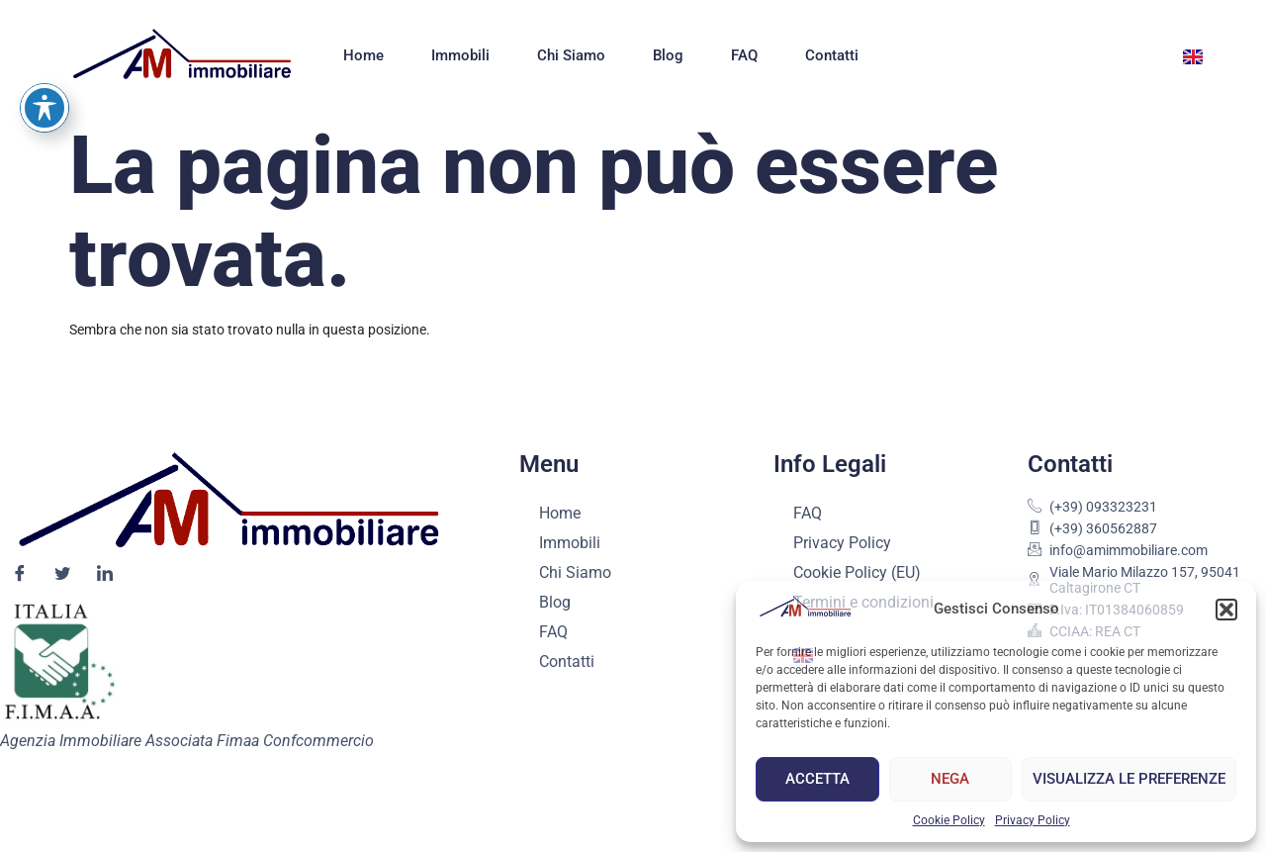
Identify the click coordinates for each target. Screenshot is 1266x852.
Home (363, 55)
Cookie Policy (949, 820)
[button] (1226, 609)
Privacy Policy (1032, 820)
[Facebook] (20, 575)
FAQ (744, 55)
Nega (950, 779)
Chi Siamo (571, 55)
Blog (668, 55)
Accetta (817, 779)
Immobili (460, 55)
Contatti (832, 55)
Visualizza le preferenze (1129, 779)
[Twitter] (62, 575)
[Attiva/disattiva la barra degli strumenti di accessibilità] (44, 38)
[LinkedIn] (105, 575)
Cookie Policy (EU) (857, 572)
